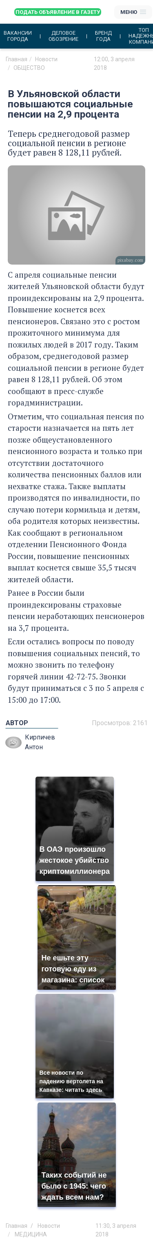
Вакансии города (18, 36)
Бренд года (103, 36)
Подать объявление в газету (58, 12)
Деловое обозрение (63, 36)
